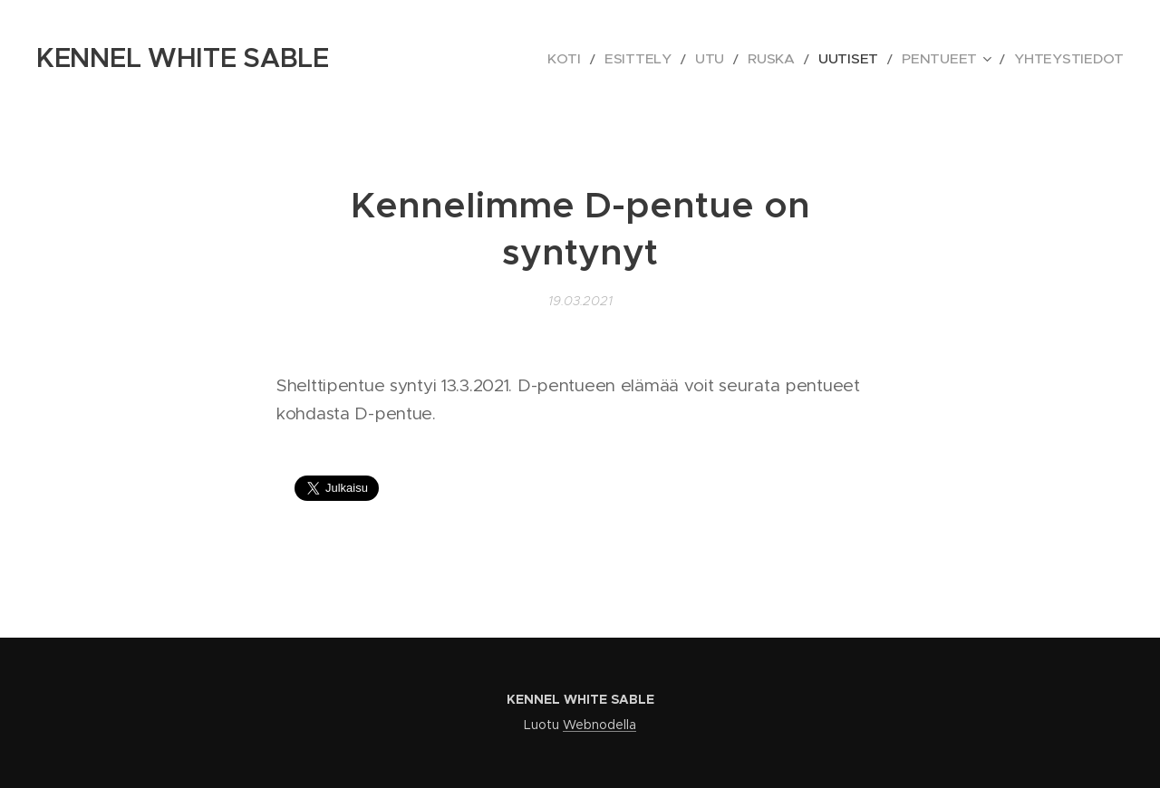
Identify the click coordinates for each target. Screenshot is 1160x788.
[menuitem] (634, 59)
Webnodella (599, 724)
